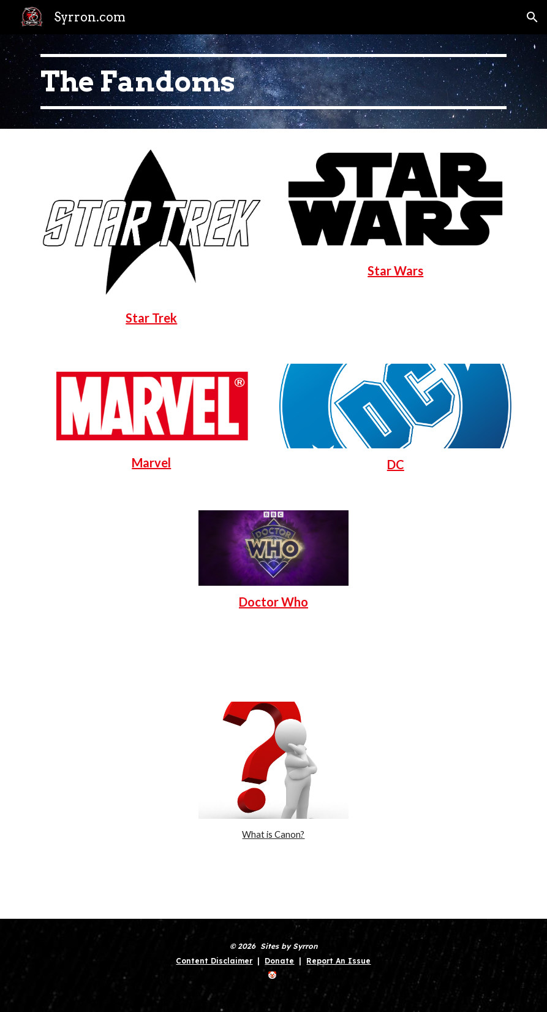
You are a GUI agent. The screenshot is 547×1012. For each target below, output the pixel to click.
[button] (532, 17)
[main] (273, 81)
